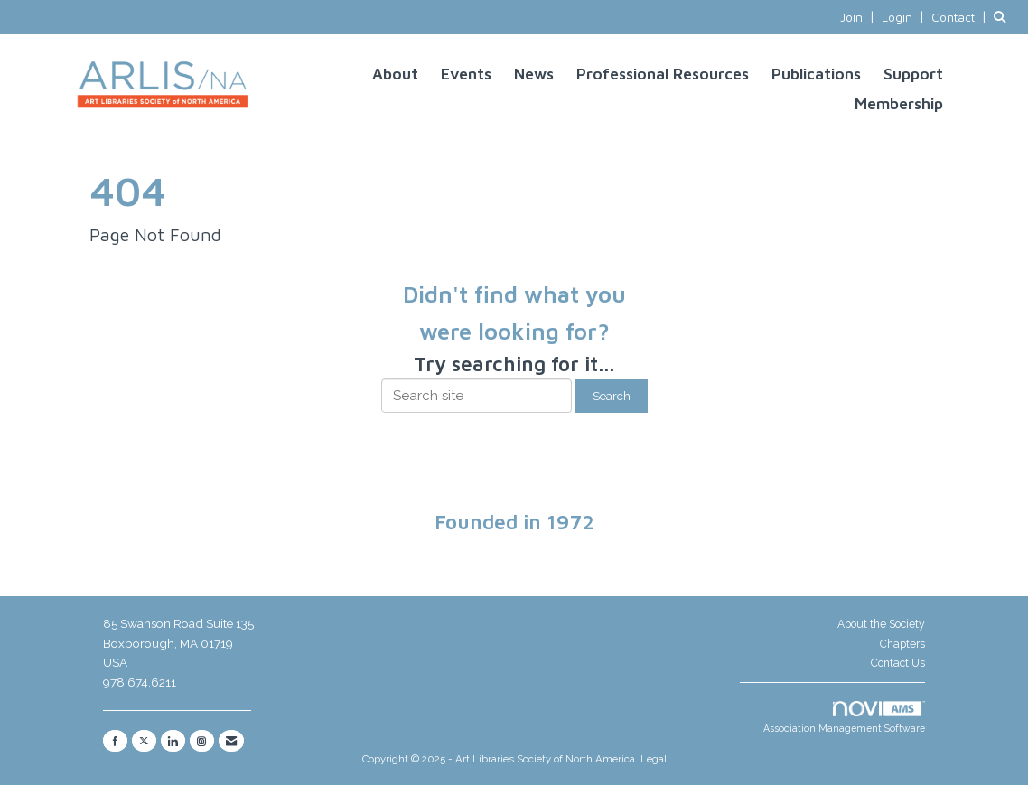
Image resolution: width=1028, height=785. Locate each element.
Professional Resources (662, 73)
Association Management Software (844, 717)
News (534, 73)
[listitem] (859, 17)
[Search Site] (1004, 17)
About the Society (881, 624)
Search (612, 395)
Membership (899, 103)
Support (913, 73)
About (395, 73)
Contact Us (898, 663)
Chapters (902, 644)
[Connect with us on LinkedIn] (173, 741)
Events (466, 73)
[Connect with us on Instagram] (202, 741)
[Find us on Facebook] (115, 741)
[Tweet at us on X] (144, 741)
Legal (653, 758)
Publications (816, 73)
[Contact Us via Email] (231, 741)
